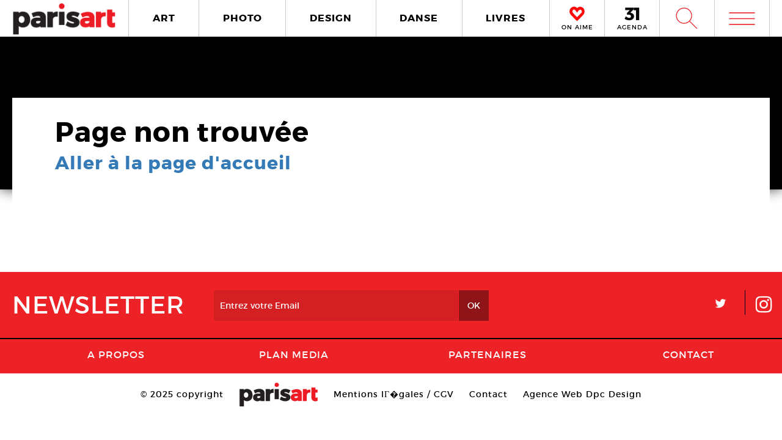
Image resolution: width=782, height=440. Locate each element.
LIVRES (505, 18)
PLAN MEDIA (294, 354)
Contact (688, 354)
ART (164, 18)
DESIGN (331, 18)
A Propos (116, 354)
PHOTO (242, 18)
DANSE (419, 18)
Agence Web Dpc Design (582, 394)
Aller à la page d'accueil (173, 163)
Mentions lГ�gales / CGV (394, 394)
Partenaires (487, 354)
